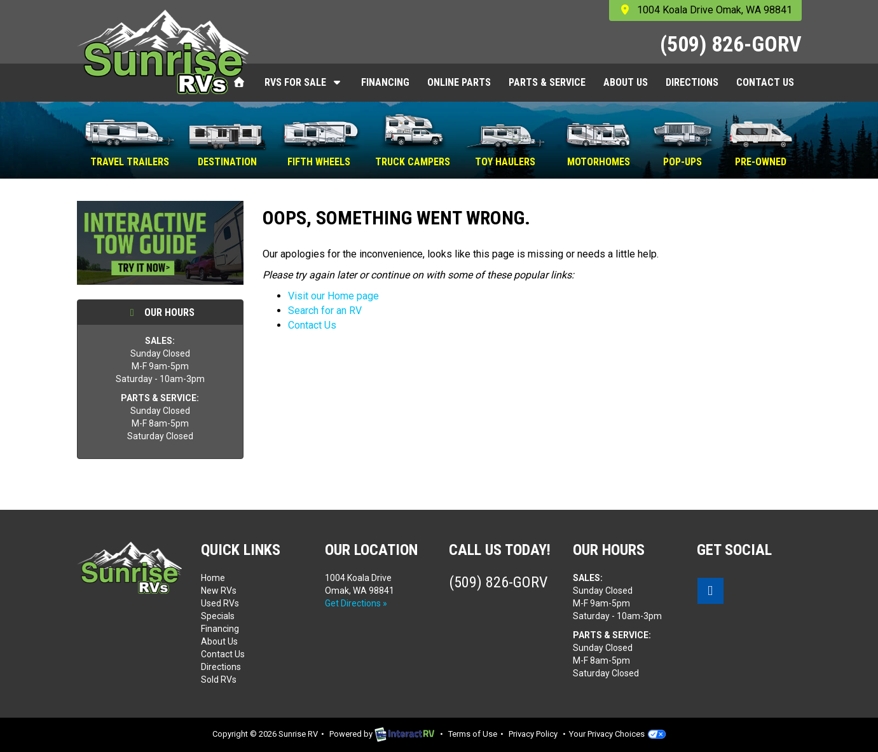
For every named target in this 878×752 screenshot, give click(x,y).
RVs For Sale (303, 82)
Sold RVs (219, 679)
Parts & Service (547, 82)
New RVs (219, 590)
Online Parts (459, 82)
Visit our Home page (333, 296)
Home (213, 578)
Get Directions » (356, 603)
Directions (692, 82)
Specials (218, 616)
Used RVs (220, 603)
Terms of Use (472, 734)
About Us (625, 82)
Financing (385, 82)
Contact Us (765, 82)
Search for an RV (325, 310)
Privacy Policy (533, 734)
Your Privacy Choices (617, 734)
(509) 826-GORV (731, 44)
